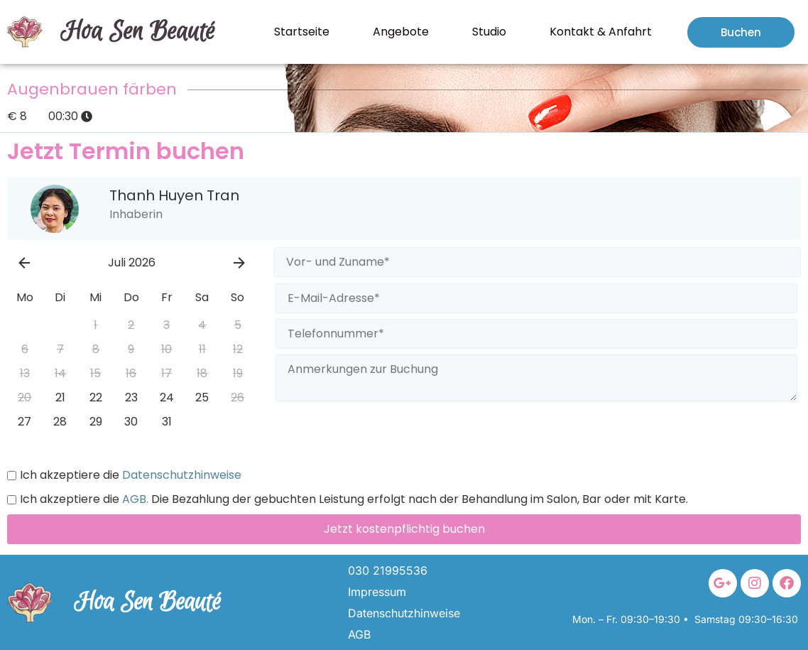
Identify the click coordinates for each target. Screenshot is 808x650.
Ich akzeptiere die (124, 475)
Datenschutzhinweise (180, 475)
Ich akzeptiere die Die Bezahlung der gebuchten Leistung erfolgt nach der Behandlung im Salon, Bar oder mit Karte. (347, 499)
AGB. (133, 499)
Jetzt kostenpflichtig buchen (404, 529)
